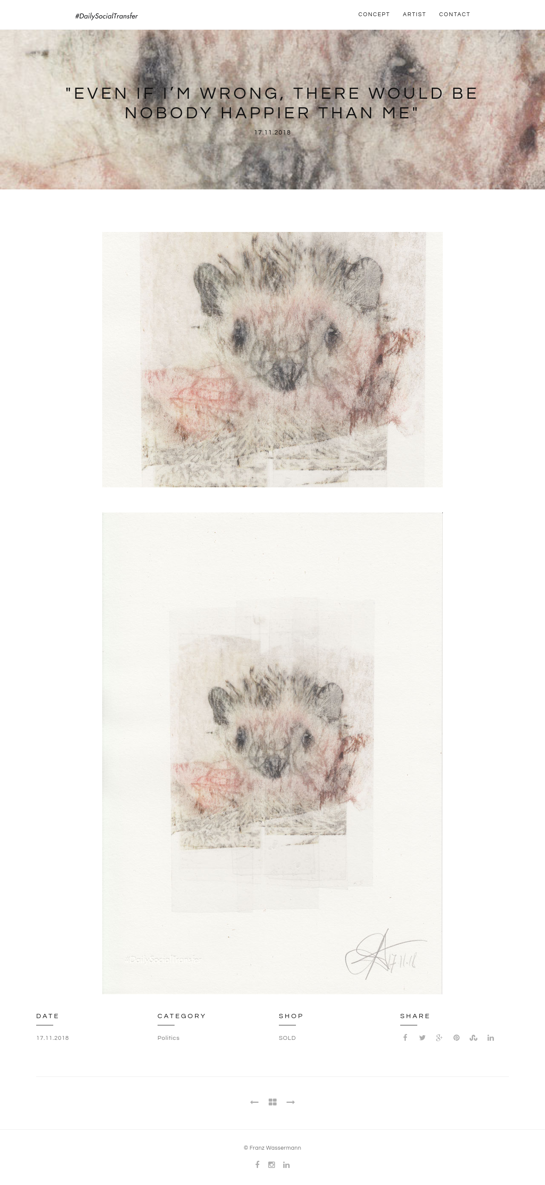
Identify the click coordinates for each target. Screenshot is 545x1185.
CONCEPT (374, 14)
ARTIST (414, 14)
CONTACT (454, 14)
